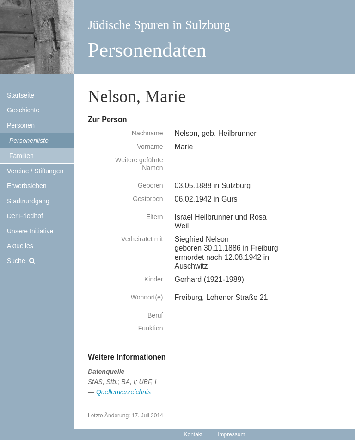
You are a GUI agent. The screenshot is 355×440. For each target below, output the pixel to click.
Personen (21, 125)
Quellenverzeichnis (123, 392)
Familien (21, 155)
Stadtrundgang (28, 201)
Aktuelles (20, 246)
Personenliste (29, 140)
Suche (16, 260)
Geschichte (23, 110)
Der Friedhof (25, 216)
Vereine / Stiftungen (35, 171)
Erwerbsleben (27, 185)
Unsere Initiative (30, 231)
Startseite (20, 95)
